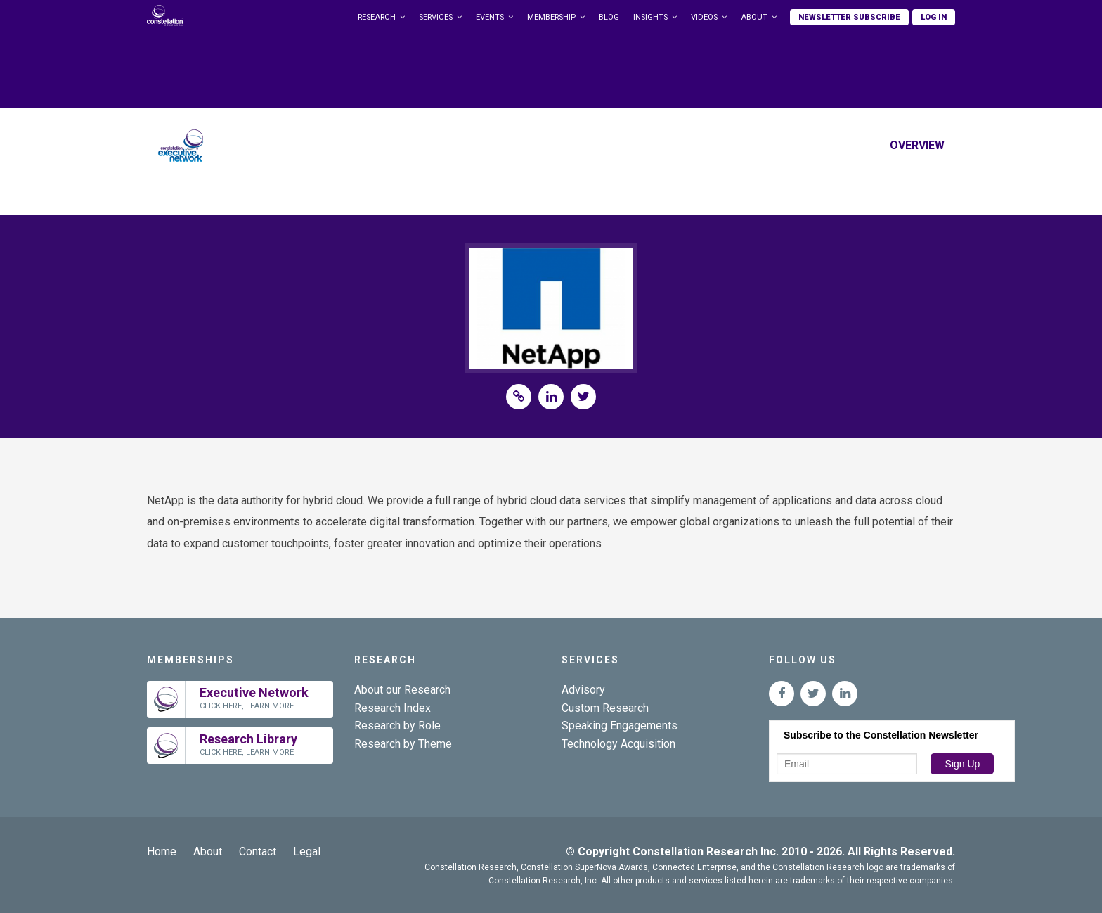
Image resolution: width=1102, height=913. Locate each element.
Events (490, 17)
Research (377, 17)
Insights (650, 17)
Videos (704, 17)
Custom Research (605, 708)
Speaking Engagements (620, 725)
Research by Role (397, 725)
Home (161, 851)
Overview (917, 145)
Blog (609, 17)
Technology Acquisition (618, 744)
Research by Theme (403, 744)
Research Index (392, 708)
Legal (306, 851)
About (754, 17)
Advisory (583, 689)
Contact (257, 851)
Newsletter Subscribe (849, 17)
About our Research (402, 689)
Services (436, 17)
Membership (551, 17)
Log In (934, 17)
